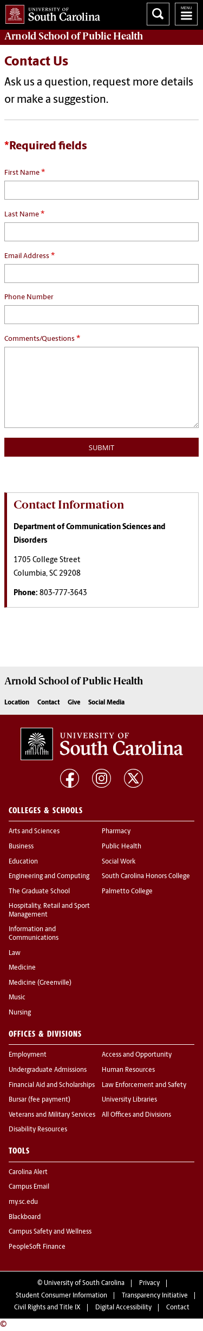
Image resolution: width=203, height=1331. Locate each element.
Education (23, 862)
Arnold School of (73, 36)
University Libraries (129, 1100)
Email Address (29, 256)
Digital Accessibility (123, 1307)
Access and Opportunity (137, 1055)
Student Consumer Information (61, 1296)
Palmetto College (127, 891)
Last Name (24, 214)
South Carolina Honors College (146, 876)
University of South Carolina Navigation (186, 14)
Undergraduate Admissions (48, 1070)
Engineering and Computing (49, 876)
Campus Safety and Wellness (50, 1232)
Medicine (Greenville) (40, 983)
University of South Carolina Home (50, 12)
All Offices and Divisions (136, 1115)
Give (74, 703)
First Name (24, 172)
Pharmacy (116, 831)
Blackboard (25, 1217)
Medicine (22, 968)
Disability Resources (38, 1129)
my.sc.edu (23, 1202)
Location (16, 703)
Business (21, 847)
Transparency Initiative (155, 1296)
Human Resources (128, 1070)
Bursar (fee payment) (39, 1100)
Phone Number (29, 297)
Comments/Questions (42, 338)
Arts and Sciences (34, 831)
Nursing (20, 1013)
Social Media (106, 703)
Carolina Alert (28, 1172)
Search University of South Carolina (158, 14)
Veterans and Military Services (52, 1115)
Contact (48, 703)
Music (17, 997)
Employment (28, 1055)
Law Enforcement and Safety (144, 1085)
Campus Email (29, 1187)
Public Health (121, 847)
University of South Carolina (84, 1283)
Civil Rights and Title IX (47, 1307)
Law (15, 953)
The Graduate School (39, 891)
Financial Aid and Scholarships (52, 1085)
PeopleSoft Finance (37, 1247)
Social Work (118, 862)
